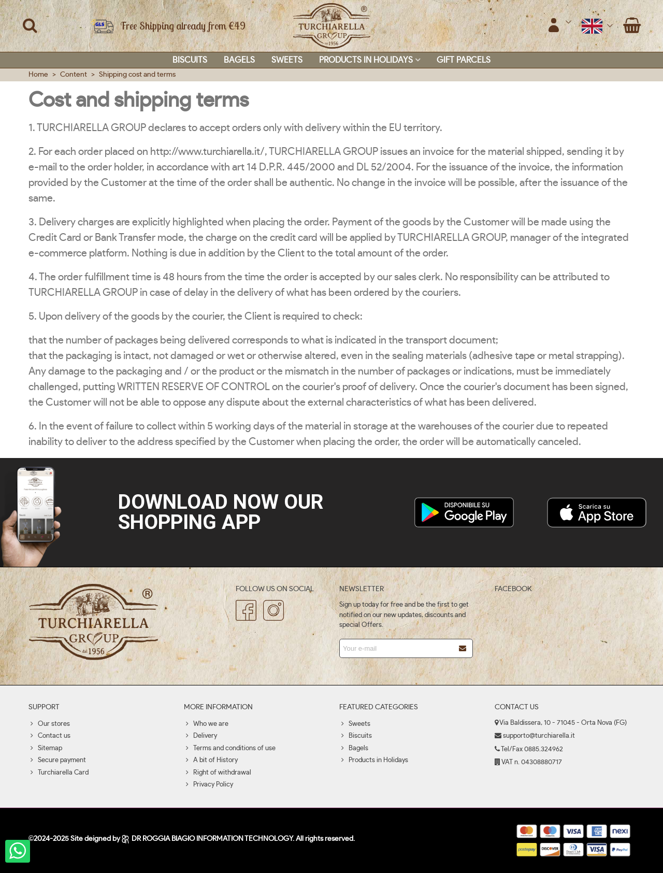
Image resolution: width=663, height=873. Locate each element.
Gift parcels (464, 60)
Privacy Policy (208, 785)
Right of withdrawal (217, 773)
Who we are (206, 724)
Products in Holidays (366, 60)
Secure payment (57, 760)
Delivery (200, 736)
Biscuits (189, 60)
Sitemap (45, 748)
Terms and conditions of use (230, 748)
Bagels (239, 60)
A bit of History (211, 760)
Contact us (49, 736)
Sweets (286, 60)
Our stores (49, 724)
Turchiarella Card (58, 773)
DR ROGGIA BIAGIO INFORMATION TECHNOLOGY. (208, 838)
